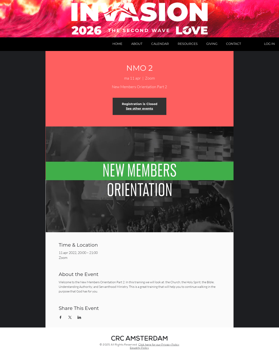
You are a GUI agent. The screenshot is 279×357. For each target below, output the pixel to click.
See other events (139, 108)
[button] (137, 44)
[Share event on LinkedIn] (79, 317)
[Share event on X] (70, 317)
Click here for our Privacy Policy (158, 345)
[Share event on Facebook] (60, 317)
